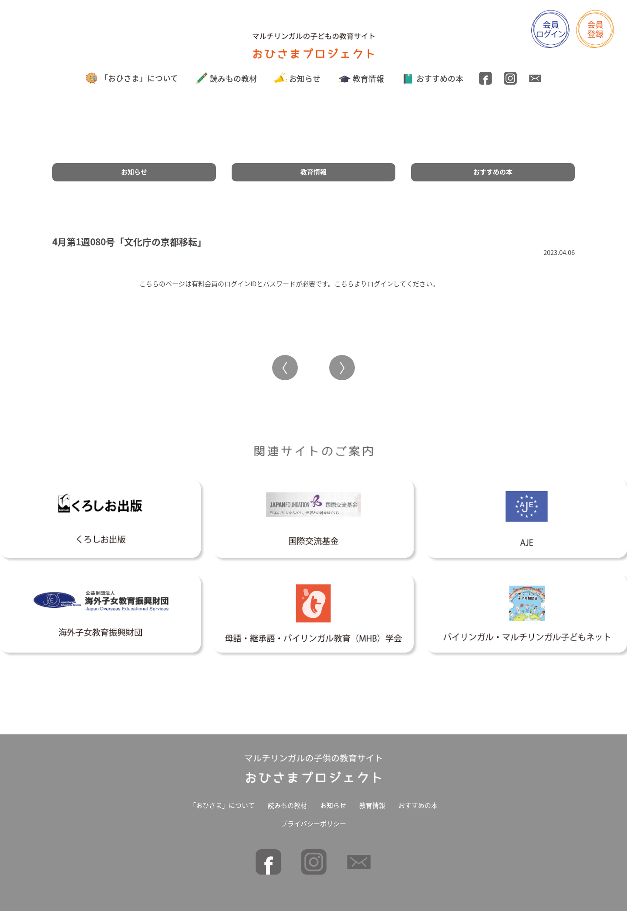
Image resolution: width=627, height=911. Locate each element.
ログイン (380, 283)
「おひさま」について (131, 78)
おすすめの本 (432, 78)
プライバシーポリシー (313, 823)
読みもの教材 (226, 78)
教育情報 (361, 78)
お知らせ (297, 78)
